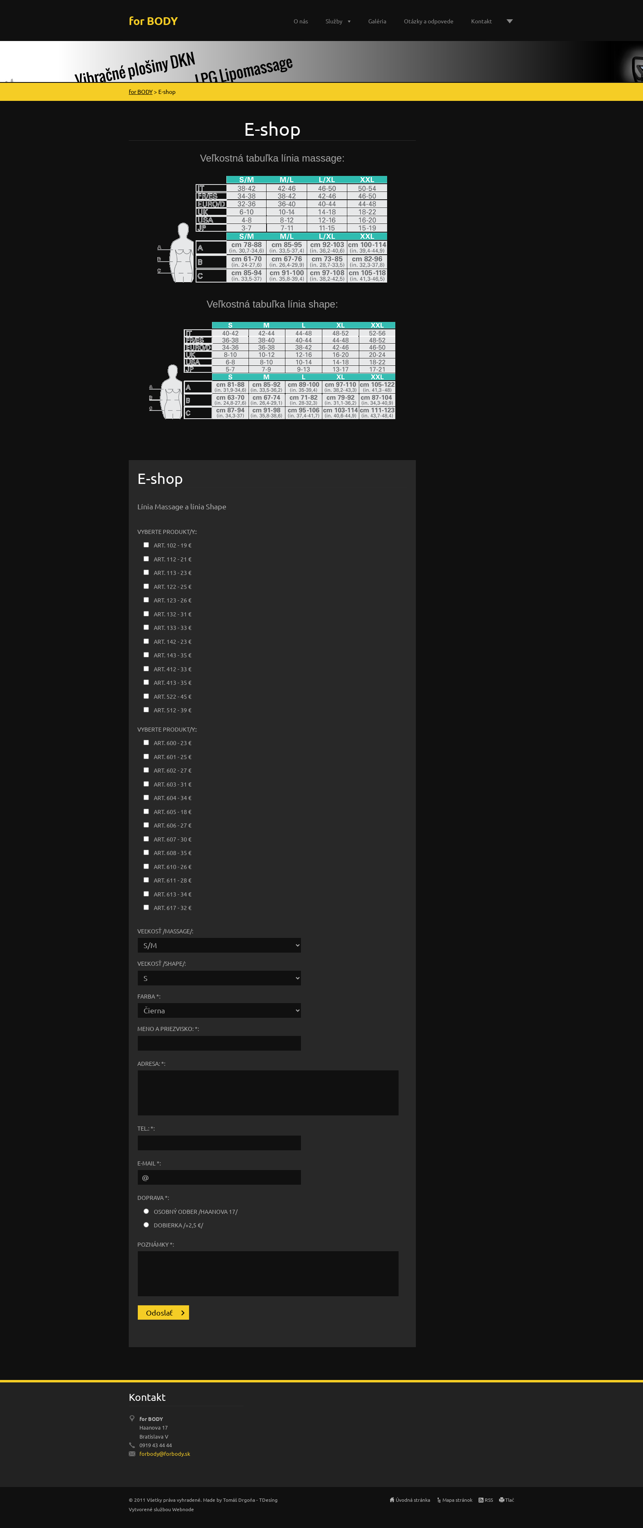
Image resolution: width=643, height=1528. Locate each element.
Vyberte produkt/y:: (167, 531)
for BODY (141, 91)
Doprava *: (153, 1197)
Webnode (183, 1509)
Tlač (509, 1499)
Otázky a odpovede (429, 21)
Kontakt (481, 21)
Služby (334, 21)
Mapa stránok (457, 1499)
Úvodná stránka (413, 1499)
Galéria (377, 21)
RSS (489, 1499)
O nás (301, 21)
